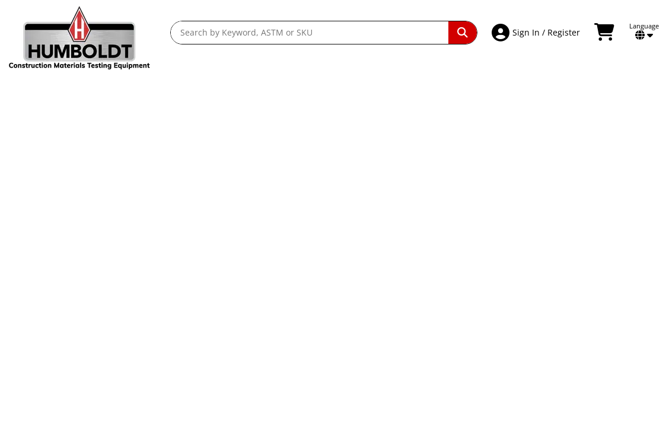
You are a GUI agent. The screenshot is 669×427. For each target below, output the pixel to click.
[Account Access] (502, 33)
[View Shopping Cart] (606, 32)
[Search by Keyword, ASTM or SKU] (309, 32)
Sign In (526, 32)
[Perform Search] (462, 32)
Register (563, 32)
